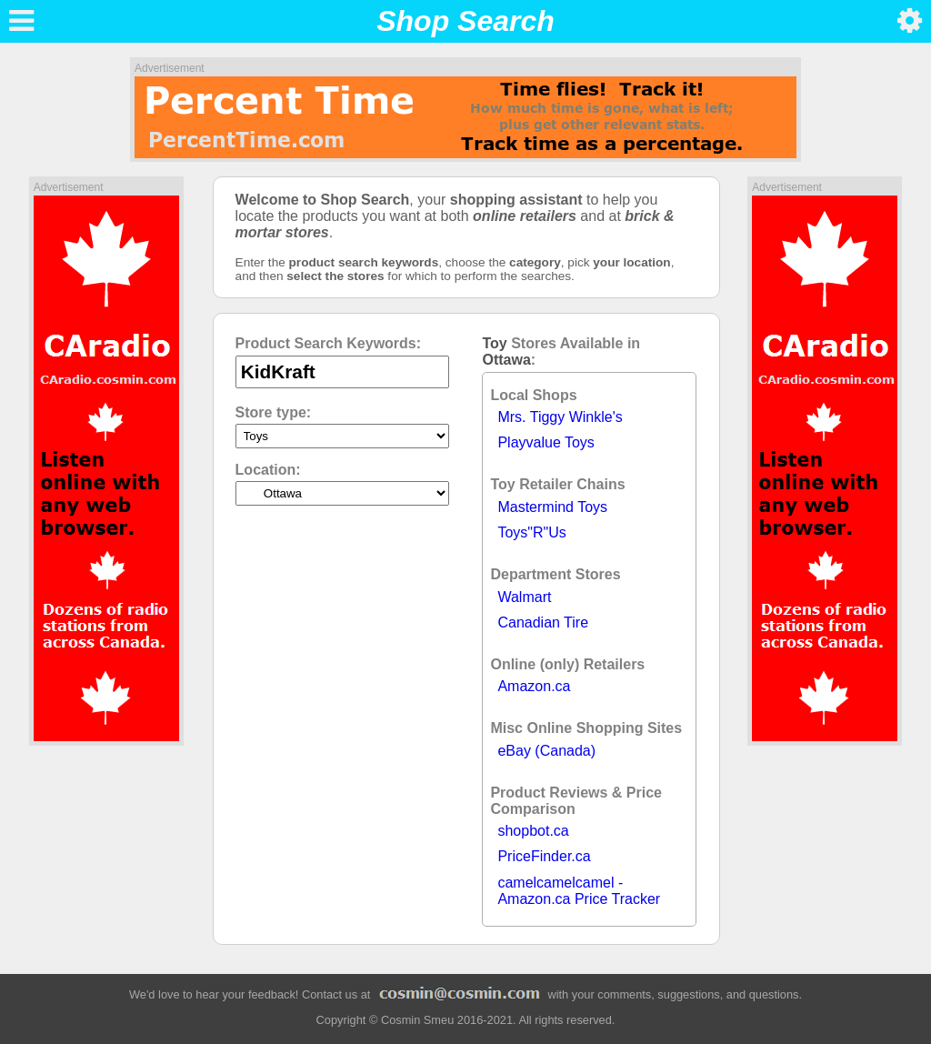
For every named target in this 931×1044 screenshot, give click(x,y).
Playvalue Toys (545, 442)
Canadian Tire (542, 622)
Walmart (524, 597)
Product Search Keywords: (328, 343)
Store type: (273, 412)
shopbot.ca (532, 830)
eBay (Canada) (546, 750)
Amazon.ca (533, 686)
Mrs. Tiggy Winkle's (559, 417)
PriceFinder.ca (543, 856)
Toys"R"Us (531, 532)
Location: (268, 469)
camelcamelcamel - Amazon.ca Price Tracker (578, 891)
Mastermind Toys (552, 507)
